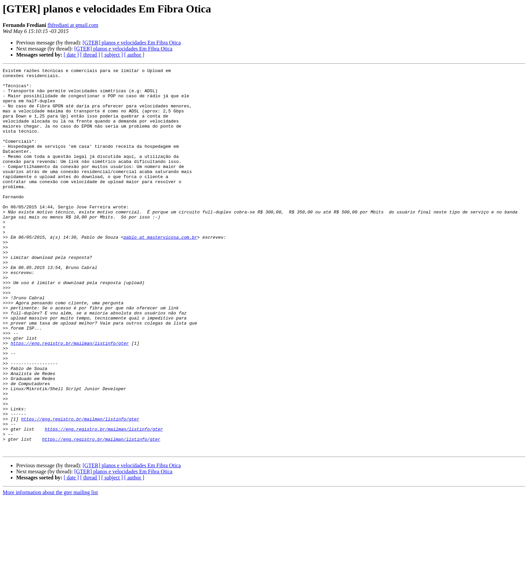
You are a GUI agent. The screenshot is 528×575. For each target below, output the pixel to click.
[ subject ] (112, 55)
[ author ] (134, 55)
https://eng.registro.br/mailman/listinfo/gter (69, 399)
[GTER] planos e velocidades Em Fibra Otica (131, 42)
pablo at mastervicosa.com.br (160, 271)
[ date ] (71, 55)
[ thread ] (90, 55)
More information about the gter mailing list (50, 569)
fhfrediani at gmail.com (72, 25)
